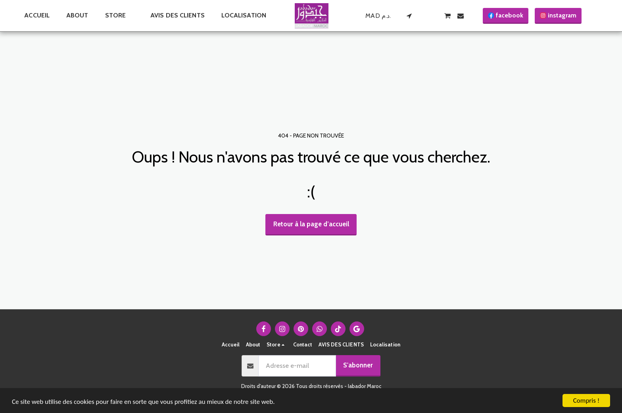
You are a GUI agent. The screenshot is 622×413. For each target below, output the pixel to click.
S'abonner (358, 365)
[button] (409, 16)
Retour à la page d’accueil (311, 224)
